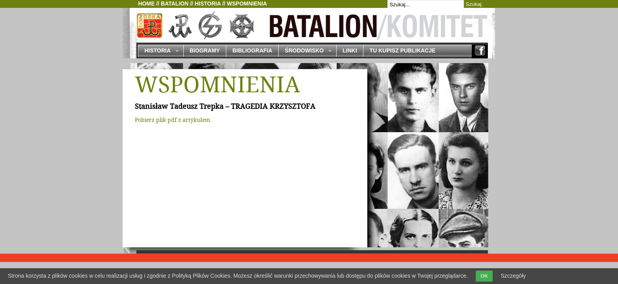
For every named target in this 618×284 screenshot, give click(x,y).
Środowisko (305, 51)
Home (146, 3)
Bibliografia (252, 50)
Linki (350, 50)
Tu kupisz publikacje (403, 50)
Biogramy (205, 50)
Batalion (174, 3)
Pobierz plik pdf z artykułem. (173, 120)
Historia (208, 3)
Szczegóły (513, 276)
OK (484, 276)
